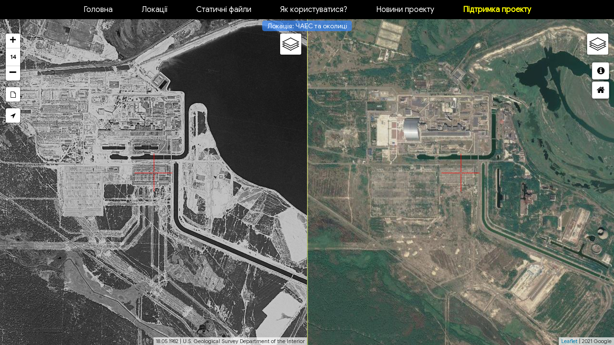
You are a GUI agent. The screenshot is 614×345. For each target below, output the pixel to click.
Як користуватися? (313, 9)
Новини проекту (405, 9)
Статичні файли (223, 9)
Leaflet (569, 341)
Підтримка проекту (497, 9)
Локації (154, 9)
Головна (98, 9)
